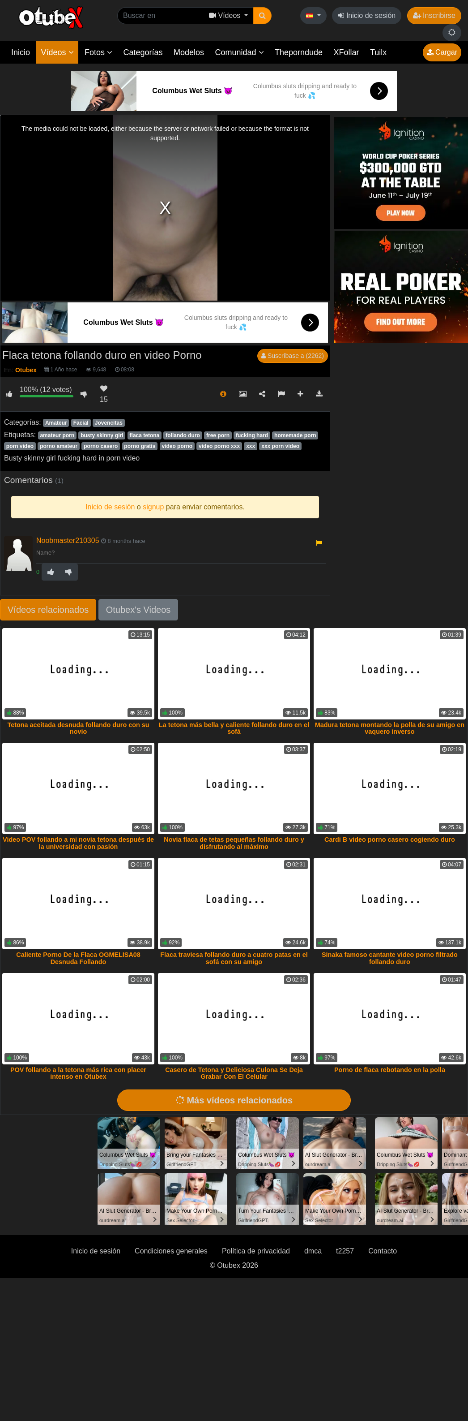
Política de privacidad (256, 1251)
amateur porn (57, 435)
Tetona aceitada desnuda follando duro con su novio (78, 728)
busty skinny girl (102, 435)
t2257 (345, 1251)
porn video (20, 446)
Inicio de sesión (367, 15)
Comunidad (239, 52)
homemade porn (295, 435)
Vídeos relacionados (48, 610)
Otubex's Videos (138, 610)
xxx (250, 446)
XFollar (346, 52)
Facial (81, 423)
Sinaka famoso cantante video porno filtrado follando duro (390, 958)
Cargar (442, 52)
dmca (313, 1251)
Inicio (20, 52)
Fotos (98, 52)
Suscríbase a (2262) (292, 355)
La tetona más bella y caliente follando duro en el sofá (234, 728)
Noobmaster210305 (67, 540)
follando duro (183, 435)
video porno (177, 446)
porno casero (101, 446)
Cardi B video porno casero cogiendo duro (389, 839)
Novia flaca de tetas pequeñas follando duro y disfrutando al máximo (234, 843)
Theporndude (299, 52)
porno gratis (139, 446)
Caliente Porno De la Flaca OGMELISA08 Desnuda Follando (78, 958)
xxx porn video (280, 446)
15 (104, 394)
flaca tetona (145, 435)
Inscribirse (434, 15)
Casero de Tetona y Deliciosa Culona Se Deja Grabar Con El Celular (234, 1073)
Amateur (56, 423)
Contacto (382, 1251)
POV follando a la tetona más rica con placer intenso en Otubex (78, 1073)
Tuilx (378, 52)
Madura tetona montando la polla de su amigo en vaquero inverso (389, 728)
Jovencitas (109, 423)
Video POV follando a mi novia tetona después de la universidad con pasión (78, 843)
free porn (218, 435)
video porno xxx (219, 446)
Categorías (142, 52)
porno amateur (58, 446)
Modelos (189, 52)
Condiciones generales (171, 1251)
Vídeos (57, 52)
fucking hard (252, 435)
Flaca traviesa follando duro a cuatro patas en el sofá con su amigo (234, 958)
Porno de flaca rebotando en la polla (389, 1069)
